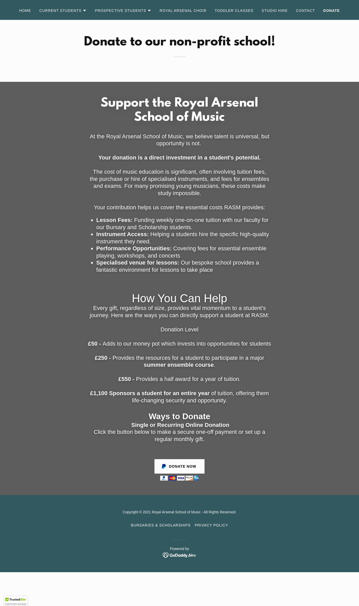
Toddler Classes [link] (234, 11)
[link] (180, 555)
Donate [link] (331, 11)
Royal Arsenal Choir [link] (183, 11)
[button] (63, 10)
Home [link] (25, 11)
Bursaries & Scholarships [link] (161, 525)
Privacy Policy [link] (211, 525)
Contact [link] (305, 11)
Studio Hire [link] (275, 11)
